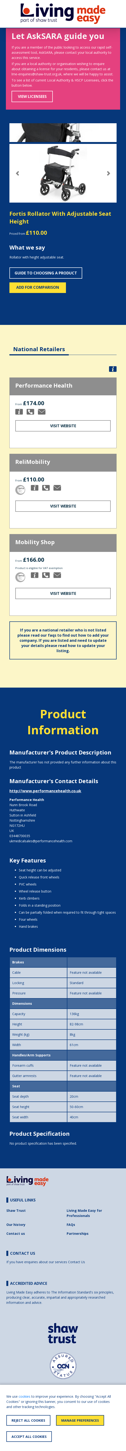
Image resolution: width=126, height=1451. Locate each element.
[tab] (39, 345)
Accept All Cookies (29, 1436)
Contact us (15, 1233)
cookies (24, 1396)
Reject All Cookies (28, 1420)
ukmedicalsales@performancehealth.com (40, 841)
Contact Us (76, 1262)
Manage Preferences (80, 1420)
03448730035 (19, 836)
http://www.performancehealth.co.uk (45, 790)
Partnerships (78, 1233)
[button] (17, 173)
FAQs (71, 1224)
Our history (15, 1224)
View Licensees (32, 96)
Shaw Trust (16, 1210)
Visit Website (63, 425)
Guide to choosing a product (46, 273)
